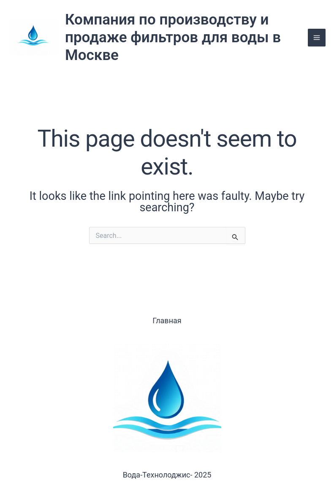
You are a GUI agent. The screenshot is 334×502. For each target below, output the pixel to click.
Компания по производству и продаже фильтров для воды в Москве (173, 37)
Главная (166, 320)
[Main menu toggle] (317, 37)
